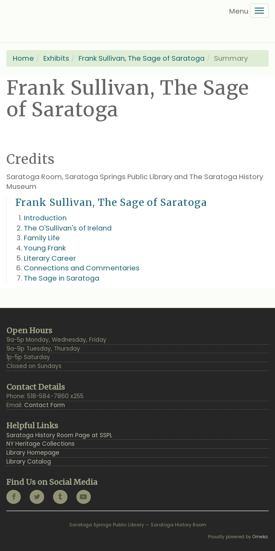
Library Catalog (28, 462)
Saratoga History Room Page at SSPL (59, 435)
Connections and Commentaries (82, 268)
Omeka (260, 537)
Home (23, 58)
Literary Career (50, 258)
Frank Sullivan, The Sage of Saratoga (142, 58)
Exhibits (56, 58)
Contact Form (44, 405)
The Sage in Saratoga (61, 278)
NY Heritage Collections (40, 444)
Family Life (42, 238)
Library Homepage (32, 453)
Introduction (45, 218)
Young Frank (45, 248)
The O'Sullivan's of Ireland (68, 228)
